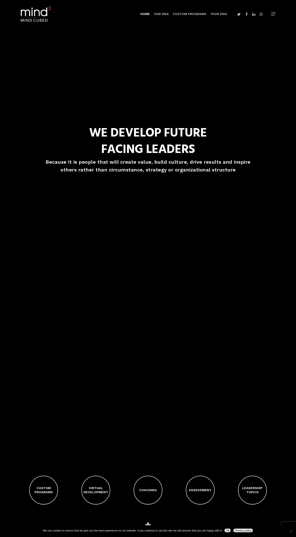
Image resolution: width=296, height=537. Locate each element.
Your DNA (218, 14)
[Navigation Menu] (273, 14)
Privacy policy (243, 530)
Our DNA (161, 14)
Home (145, 14)
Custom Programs (189, 14)
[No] (291, 531)
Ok (227, 530)
